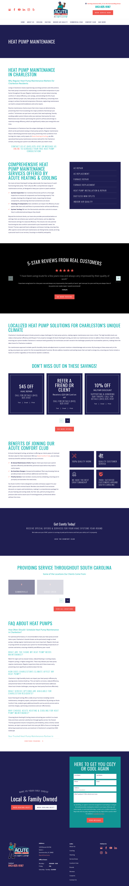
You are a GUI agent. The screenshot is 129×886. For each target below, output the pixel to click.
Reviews (72, 871)
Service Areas (74, 859)
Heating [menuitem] (48, 22)
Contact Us (73, 880)
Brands (72, 867)
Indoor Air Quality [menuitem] (60, 22)
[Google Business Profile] (9, 9)
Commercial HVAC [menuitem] (76, 22)
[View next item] (118, 278)
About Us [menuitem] (30, 22)
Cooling (72, 851)
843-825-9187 (102, 6)
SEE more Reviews (64, 297)
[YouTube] (19, 9)
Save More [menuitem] (102, 22)
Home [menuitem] (23, 22)
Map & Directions (44, 855)
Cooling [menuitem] (39, 22)
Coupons (72, 876)
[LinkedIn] (24, 9)
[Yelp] (33, 9)
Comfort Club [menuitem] (90, 22)
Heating (72, 855)
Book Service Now (103, 12)
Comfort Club (74, 863)
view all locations (64, 609)
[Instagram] (28, 9)
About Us (72, 846)
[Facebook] (14, 9)
